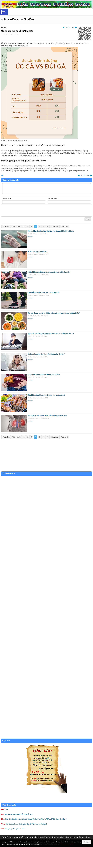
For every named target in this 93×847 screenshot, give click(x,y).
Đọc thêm (30, 236)
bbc (6, 809)
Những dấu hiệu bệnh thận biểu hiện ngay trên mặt (47, 415)
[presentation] (20, 210)
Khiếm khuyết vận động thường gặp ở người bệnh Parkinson (51, 231)
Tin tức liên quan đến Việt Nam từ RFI (18, 814)
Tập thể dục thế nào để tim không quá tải (43, 292)
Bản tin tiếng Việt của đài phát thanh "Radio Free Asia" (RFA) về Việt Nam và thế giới (36, 819)
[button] (3, 12)
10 (47, 226)
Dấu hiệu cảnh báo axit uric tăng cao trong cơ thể (46, 395)
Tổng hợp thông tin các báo (15, 829)
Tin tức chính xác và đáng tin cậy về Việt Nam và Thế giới (26, 824)
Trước (67, 27)
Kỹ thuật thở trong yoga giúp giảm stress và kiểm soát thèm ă (51, 333)
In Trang (2, 175)
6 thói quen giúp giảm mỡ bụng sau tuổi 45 (44, 374)
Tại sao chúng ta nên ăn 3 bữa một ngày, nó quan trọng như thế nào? (54, 313)
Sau (73, 27)
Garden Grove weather (46, 470)
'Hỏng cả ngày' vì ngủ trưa (38, 251)
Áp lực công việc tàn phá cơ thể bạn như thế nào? (46, 354)
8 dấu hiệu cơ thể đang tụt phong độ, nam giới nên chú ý (49, 272)
